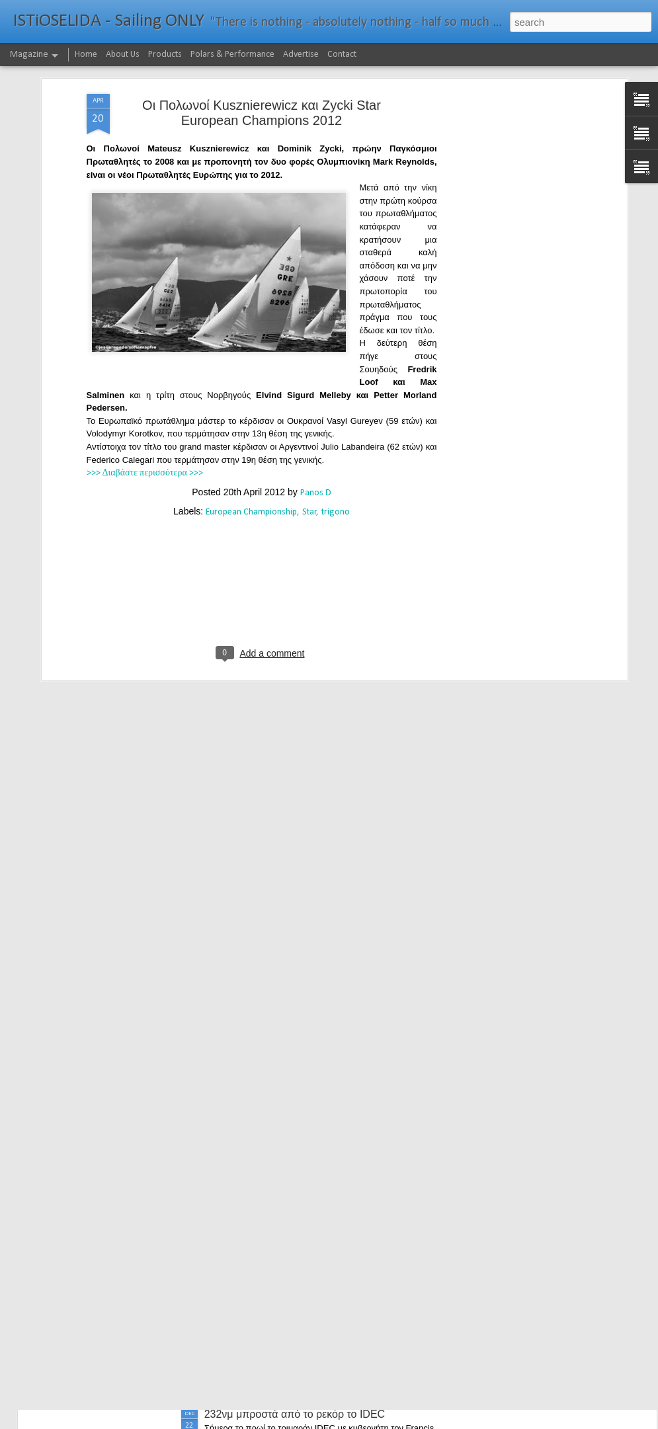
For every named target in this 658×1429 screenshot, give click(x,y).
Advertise (301, 55)
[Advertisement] (510, 237)
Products (165, 55)
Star (309, 447)
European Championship (251, 447)
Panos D (315, 428)
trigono (335, 447)
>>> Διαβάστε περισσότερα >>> (145, 408)
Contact (341, 55)
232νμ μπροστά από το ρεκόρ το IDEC (295, 1414)
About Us (123, 55)
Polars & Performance (232, 55)
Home (86, 55)
